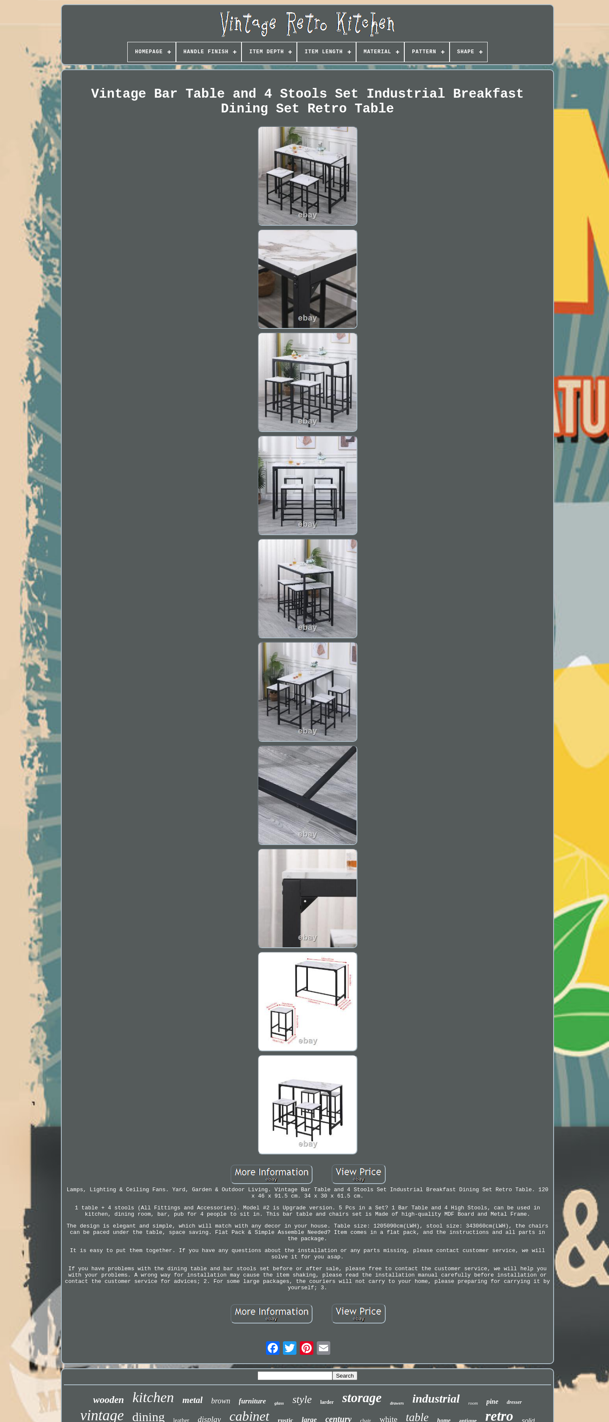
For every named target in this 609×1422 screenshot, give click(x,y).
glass (279, 1403)
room (473, 1403)
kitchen (153, 1397)
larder (327, 1402)
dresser (514, 1402)
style (302, 1399)
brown (220, 1401)
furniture (252, 1401)
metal (192, 1400)
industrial (436, 1398)
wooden (108, 1400)
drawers (397, 1403)
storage (361, 1397)
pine (492, 1401)
